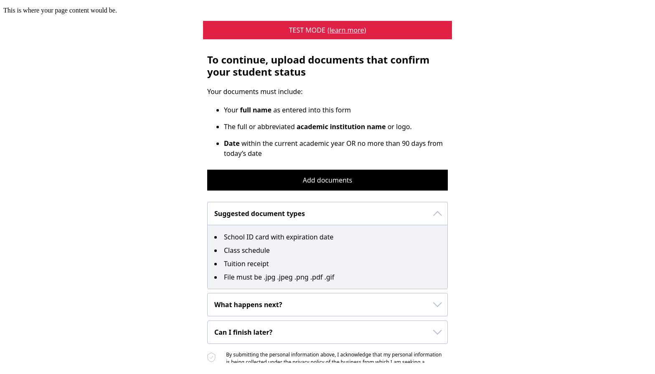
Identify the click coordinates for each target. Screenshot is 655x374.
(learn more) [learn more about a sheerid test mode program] (347, 30)
